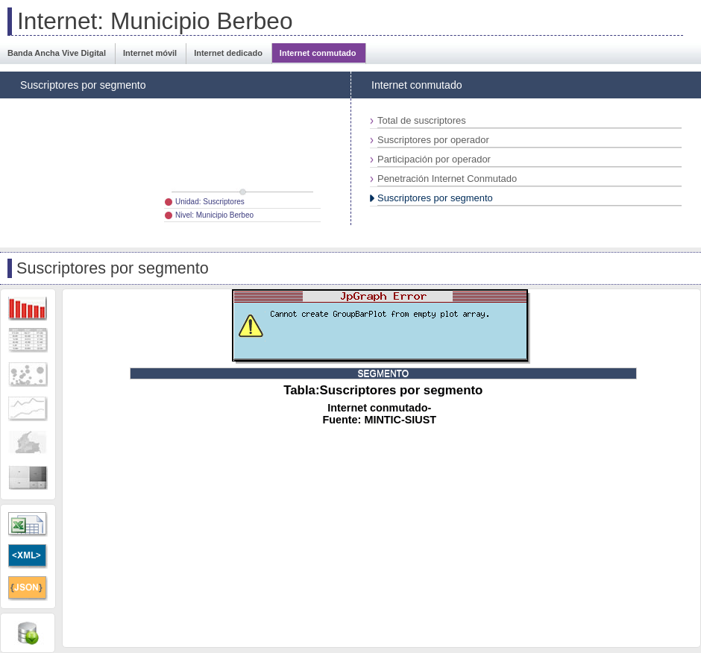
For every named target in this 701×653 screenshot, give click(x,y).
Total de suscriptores (421, 120)
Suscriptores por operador (433, 139)
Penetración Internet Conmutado (447, 178)
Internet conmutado (318, 52)
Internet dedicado (228, 52)
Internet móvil (150, 52)
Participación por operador (434, 159)
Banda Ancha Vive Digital (56, 52)
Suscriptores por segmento (435, 198)
